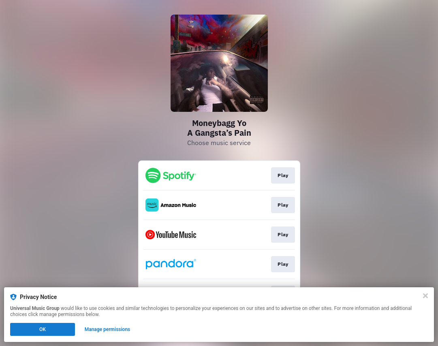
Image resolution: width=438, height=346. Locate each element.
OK (42, 329)
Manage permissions (107, 329)
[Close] (425, 295)
